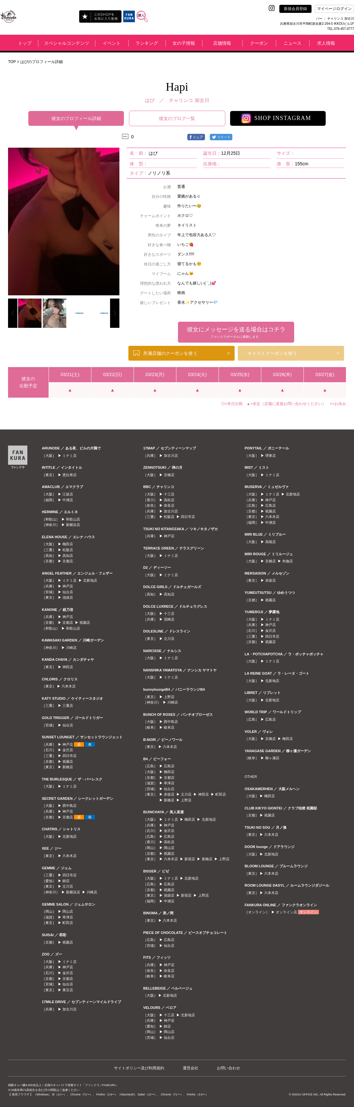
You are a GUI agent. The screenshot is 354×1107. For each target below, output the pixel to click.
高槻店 (270, 542)
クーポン (259, 43)
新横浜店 (73, 525)
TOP (12, 62)
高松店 (169, 500)
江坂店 (67, 494)
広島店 (169, 766)
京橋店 (169, 475)
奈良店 (169, 505)
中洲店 (67, 500)
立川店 (67, 886)
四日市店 (69, 756)
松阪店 (67, 550)
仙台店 (67, 592)
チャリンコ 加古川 (189, 100)
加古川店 (69, 1009)
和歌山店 (73, 519)
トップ (25, 43)
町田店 (67, 923)
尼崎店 (169, 619)
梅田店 (67, 544)
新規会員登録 (295, 8)
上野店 (169, 697)
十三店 (169, 494)
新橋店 (67, 767)
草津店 (67, 917)
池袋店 (67, 597)
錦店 (66, 881)
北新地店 (90, 580)
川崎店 (71, 648)
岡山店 (67, 911)
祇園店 (84, 622)
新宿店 (189, 859)
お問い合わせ (228, 1068)
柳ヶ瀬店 (272, 758)
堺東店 (270, 455)
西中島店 (69, 805)
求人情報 (326, 43)
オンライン (308, 912)
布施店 (287, 561)
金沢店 (67, 750)
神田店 (67, 667)
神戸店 (67, 586)
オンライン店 (286, 912)
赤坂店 (169, 794)
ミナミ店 (69, 455)
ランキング (146, 43)
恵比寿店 (69, 475)
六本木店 (68, 686)
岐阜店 (169, 727)
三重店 (67, 705)
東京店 (67, 990)
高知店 (67, 556)
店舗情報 (222, 43)
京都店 (67, 561)
